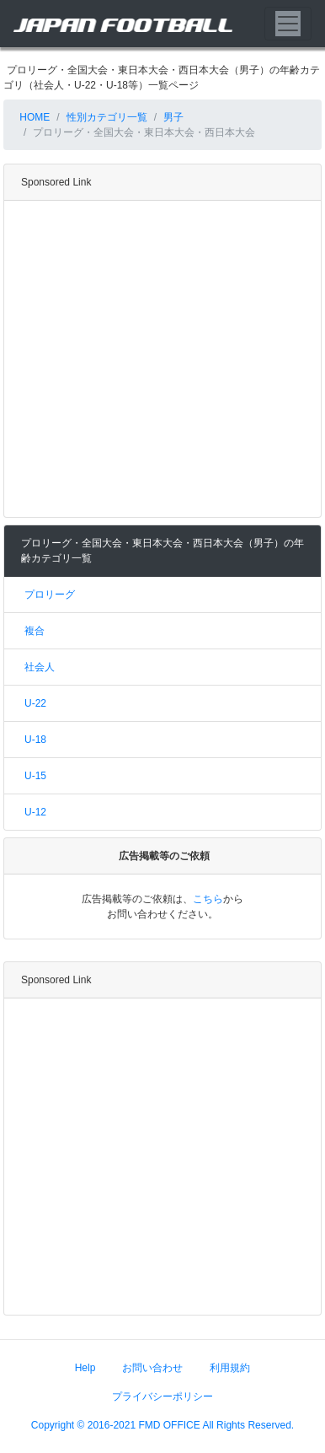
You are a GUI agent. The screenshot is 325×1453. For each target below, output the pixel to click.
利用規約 (230, 1368)
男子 (173, 117)
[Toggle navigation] (288, 23)
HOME (33, 117)
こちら (208, 899)
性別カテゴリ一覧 (107, 117)
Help (85, 1368)
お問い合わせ (152, 1368)
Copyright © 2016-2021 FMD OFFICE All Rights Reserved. (162, 1425)
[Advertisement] (158, 359)
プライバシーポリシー (162, 1396)
